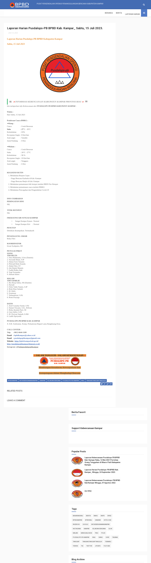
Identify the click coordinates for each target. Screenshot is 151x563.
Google (109, 146)
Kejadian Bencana (53, 385)
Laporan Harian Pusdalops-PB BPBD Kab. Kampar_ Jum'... (125, 227)
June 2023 (115, 379)
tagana (123, 164)
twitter (123, 172)
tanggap (132, 164)
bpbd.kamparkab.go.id (29, 346)
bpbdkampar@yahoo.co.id (24, 340)
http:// (17, 346)
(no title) (122, 109)
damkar (110, 142)
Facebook (129, 142)
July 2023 (115, 207)
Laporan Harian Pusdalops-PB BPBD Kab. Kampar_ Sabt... (125, 222)
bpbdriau (129, 138)
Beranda (9, 13)
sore (116, 164)
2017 (110, 403)
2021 (110, 390)
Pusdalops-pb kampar (71, 385)
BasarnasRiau (112, 133)
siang (109, 164)
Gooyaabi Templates (100, 560)
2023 (110, 197)
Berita (20, 13)
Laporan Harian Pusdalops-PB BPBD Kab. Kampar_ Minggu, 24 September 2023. (130, 88)
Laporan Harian (33, 13)
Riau (82, 385)
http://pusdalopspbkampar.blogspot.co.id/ (23, 349)
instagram (111, 151)
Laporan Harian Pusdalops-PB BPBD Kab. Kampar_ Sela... (125, 243)
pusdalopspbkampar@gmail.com (27, 343)
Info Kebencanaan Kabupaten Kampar (120, 494)
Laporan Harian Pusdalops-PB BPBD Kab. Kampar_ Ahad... (125, 254)
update (132, 172)
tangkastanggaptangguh (18, 388)
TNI (116, 172)
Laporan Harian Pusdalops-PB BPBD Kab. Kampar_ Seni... (125, 211)
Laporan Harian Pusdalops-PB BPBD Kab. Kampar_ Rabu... (125, 238)
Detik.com (119, 142)
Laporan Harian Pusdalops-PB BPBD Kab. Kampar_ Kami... (125, 232)
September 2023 (117, 200)
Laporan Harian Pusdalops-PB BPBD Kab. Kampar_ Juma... (125, 265)
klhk (109, 155)
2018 (110, 400)
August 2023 (116, 203)
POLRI (109, 159)
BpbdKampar (12, 385)
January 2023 (116, 382)
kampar (42, 385)
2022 (110, 386)
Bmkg (130, 133)
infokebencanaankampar (28, 385)
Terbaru (133, 168)
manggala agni (127, 155)
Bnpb (137, 133)
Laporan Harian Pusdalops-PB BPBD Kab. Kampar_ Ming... (125, 216)
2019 (110, 397)
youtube (110, 177)
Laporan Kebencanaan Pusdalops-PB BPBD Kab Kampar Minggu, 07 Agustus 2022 (130, 548)
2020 (110, 393)
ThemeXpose (56, 560)
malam (116, 155)
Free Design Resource (71, 560)
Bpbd (109, 138)
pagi (137, 155)
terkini (109, 172)
